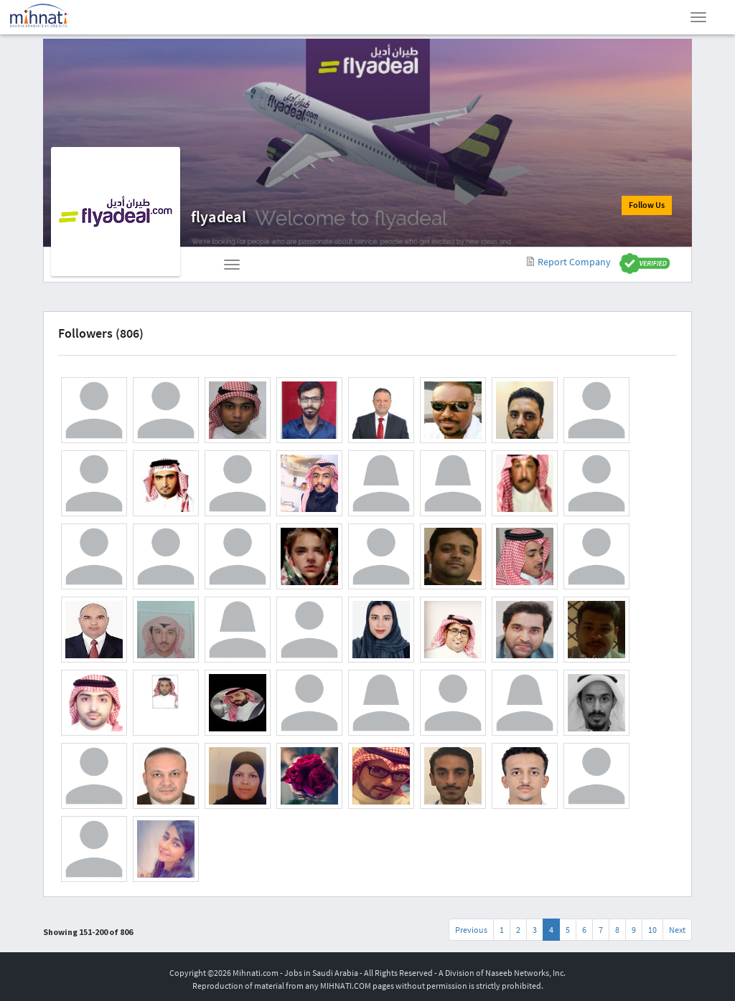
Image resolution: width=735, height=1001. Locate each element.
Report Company (569, 261)
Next (677, 929)
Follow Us (645, 206)
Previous (471, 929)
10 (652, 929)
